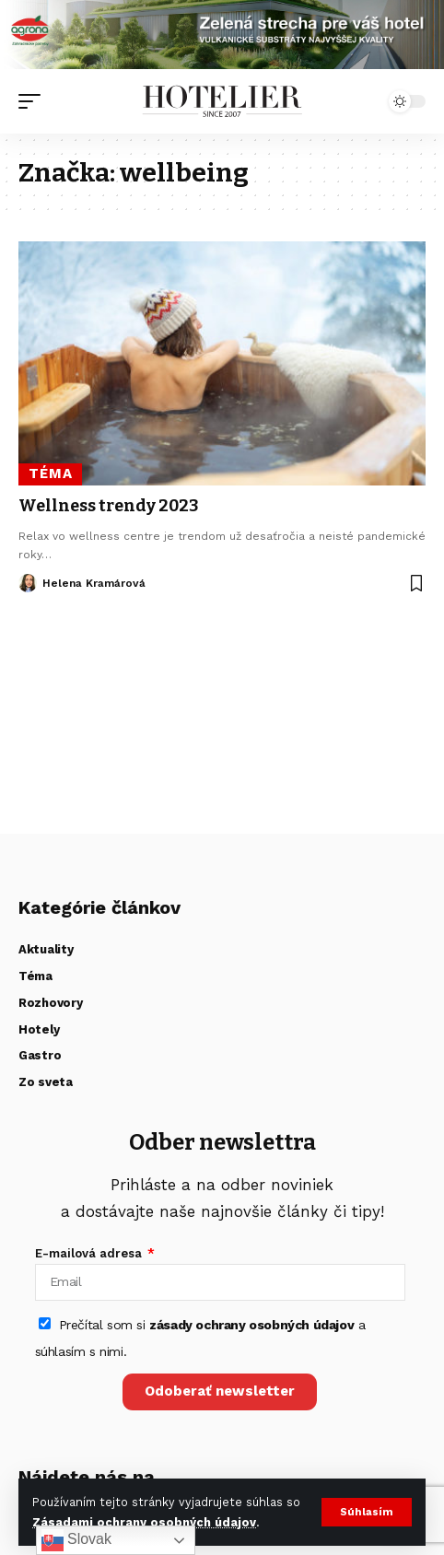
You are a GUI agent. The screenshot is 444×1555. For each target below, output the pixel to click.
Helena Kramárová (94, 583)
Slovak (76, 1540)
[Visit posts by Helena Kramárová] (27, 583)
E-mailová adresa (90, 1253)
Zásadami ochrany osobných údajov (144, 1522)
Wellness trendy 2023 (108, 506)
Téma (51, 473)
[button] (366, 1512)
